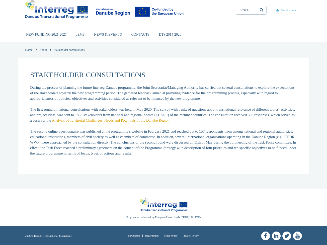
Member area (286, 10)
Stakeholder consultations (69, 50)
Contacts (140, 34)
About (43, 50)
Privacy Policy (191, 235)
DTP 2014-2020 (170, 34)
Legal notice (170, 235)
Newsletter (134, 235)
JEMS (80, 34)
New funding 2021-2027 (46, 34)
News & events (108, 34)
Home (28, 50)
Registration (152, 235)
